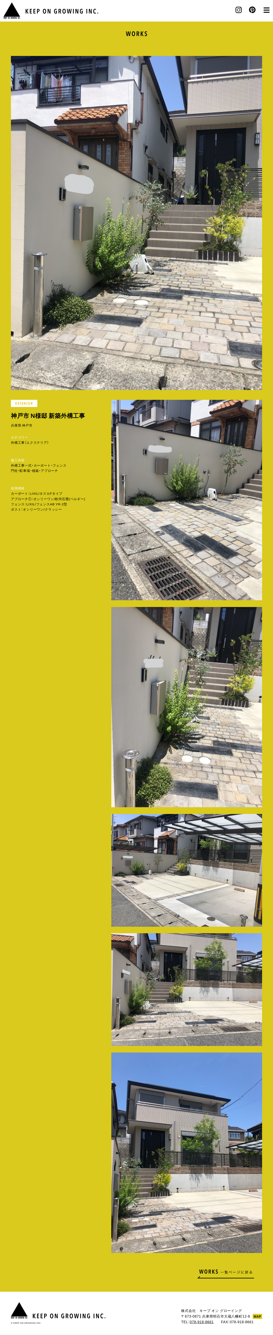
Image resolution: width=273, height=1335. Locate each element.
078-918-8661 (202, 1321)
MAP (257, 1316)
